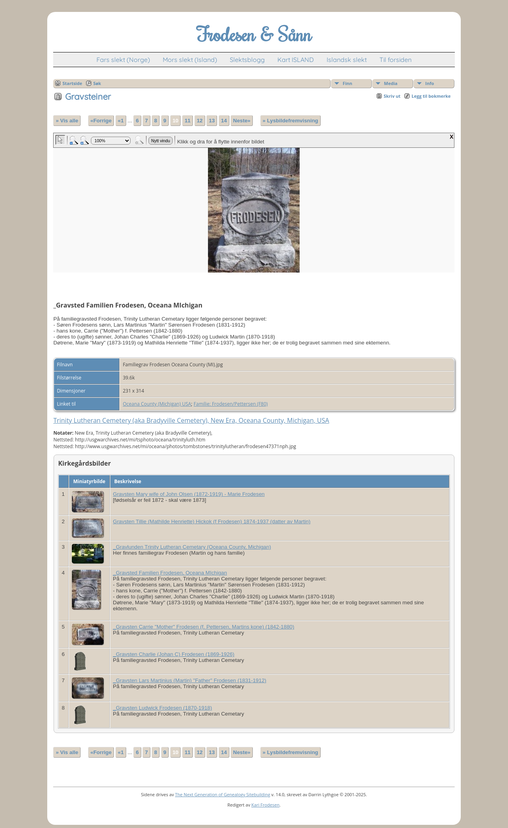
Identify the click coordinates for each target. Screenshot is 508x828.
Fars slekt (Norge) (123, 60)
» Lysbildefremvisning (290, 121)
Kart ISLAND (295, 60)
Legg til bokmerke (431, 96)
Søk (97, 83)
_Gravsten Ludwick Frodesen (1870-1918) (162, 708)
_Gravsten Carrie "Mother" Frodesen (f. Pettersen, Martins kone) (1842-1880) (203, 627)
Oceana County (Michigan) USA (157, 403)
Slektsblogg (247, 60)
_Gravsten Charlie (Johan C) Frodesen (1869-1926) (174, 654)
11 (187, 121)
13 (212, 121)
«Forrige (101, 121)
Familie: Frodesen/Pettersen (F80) (231, 403)
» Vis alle (67, 121)
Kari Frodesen (265, 805)
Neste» (241, 121)
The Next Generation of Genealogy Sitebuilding (222, 794)
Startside (72, 83)
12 (200, 121)
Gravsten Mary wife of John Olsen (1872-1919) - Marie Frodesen (189, 494)
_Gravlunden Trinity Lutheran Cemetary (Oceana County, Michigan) (192, 547)
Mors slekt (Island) (190, 60)
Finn (347, 83)
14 (224, 121)
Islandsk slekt (347, 60)
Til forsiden (395, 60)
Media (391, 83)
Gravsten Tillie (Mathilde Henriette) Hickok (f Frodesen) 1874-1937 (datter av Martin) (212, 521)
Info (429, 83)
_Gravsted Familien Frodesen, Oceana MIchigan (170, 573)
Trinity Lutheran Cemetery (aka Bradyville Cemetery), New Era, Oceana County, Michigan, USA (191, 420)
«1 (121, 121)
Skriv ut (392, 96)
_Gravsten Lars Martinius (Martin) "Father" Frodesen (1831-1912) (190, 680)
